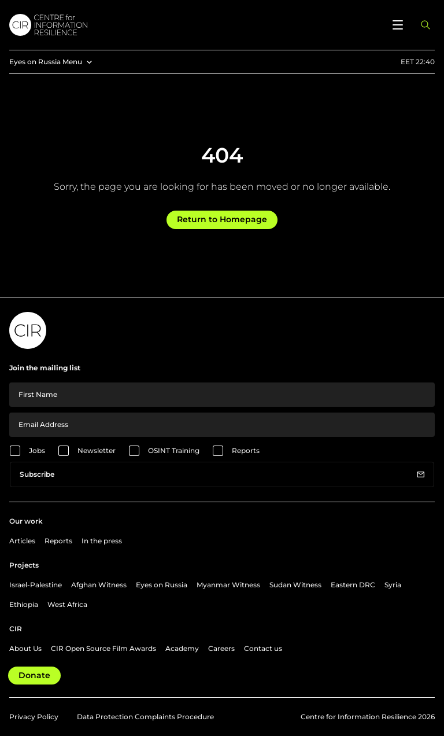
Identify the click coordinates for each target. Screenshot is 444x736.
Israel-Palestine (35, 584)
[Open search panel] (425, 25)
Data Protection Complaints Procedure (145, 716)
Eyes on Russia (161, 584)
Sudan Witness (295, 584)
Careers (221, 648)
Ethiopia (23, 604)
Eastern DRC (353, 584)
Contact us (263, 648)
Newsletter (96, 450)
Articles (22, 540)
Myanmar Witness (228, 584)
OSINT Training (173, 450)
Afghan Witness (99, 584)
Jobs (37, 450)
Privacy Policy (33, 716)
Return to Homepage (222, 219)
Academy (182, 648)
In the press (102, 540)
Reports (246, 450)
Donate (34, 675)
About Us (25, 648)
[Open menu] (397, 25)
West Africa (67, 604)
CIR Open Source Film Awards (103, 648)
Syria (392, 584)
